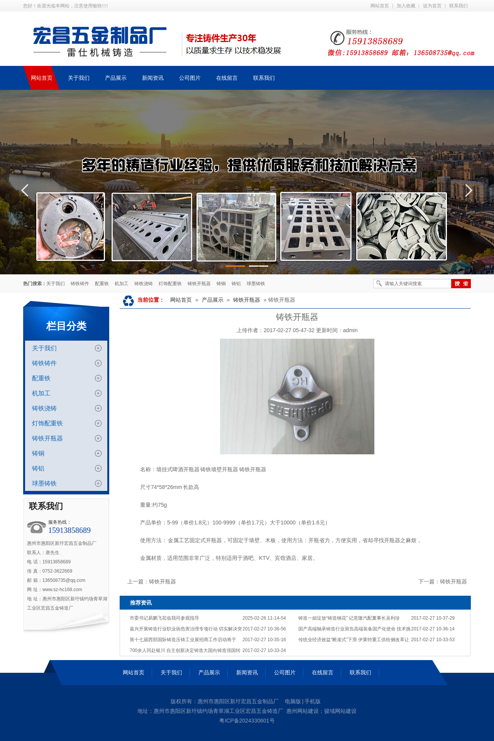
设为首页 (432, 5)
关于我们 (55, 283)
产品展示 (212, 300)
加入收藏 (406, 5)
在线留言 (322, 672)
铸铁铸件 (80, 283)
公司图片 (285, 672)
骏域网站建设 (340, 711)
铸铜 (221, 283)
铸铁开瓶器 (199, 283)
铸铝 (236, 283)
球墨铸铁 (256, 283)
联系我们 (458, 5)
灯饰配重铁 (170, 283)
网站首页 (379, 5)
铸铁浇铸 (143, 283)
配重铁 (102, 283)
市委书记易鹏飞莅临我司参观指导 (164, 618)
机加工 (122, 283)
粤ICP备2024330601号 (246, 720)
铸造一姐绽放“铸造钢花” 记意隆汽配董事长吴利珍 (349, 618)
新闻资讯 (247, 672)
